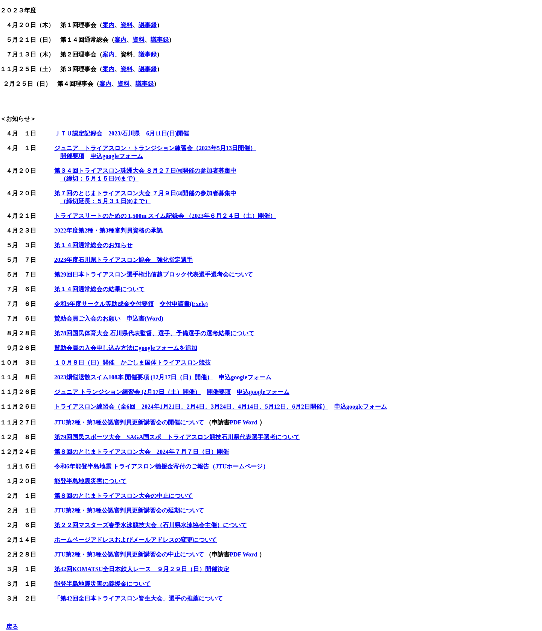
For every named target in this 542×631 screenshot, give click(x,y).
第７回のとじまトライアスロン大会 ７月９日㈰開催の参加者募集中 (145, 193)
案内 (108, 25)
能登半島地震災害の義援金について (102, 584)
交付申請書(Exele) (184, 304)
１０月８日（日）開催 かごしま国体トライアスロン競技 (132, 362)
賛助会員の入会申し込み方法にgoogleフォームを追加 (125, 348)
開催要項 (72, 156)
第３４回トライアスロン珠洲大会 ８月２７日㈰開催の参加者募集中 (145, 170)
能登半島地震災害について (90, 481)
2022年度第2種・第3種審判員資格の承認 (108, 230)
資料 (126, 25)
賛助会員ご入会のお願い (87, 318)
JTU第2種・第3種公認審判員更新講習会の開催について (129, 422)
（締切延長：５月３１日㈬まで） (105, 201)
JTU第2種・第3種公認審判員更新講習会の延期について (129, 510)
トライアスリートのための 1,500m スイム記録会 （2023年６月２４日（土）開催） (165, 216)
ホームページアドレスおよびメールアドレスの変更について (135, 540)
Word (249, 422)
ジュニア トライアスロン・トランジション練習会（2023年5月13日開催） (155, 148)
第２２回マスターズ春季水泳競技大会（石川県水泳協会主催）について (150, 525)
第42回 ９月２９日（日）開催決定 (141, 569)
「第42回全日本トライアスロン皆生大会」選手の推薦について (138, 598)
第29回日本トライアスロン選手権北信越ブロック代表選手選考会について (153, 274)
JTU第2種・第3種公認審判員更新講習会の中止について (129, 554)
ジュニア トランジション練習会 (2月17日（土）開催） (127, 392)
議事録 (148, 25)
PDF (235, 422)
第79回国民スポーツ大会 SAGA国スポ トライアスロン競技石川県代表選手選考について (177, 437)
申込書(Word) (144, 318)
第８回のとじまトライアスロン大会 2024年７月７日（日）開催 (141, 452)
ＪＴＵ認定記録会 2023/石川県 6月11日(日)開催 (121, 133)
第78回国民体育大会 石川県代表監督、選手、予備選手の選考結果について (154, 333)
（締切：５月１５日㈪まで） (99, 178)
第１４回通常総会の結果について (99, 289)
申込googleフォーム (116, 156)
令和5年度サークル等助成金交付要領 (104, 304)
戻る (12, 626)
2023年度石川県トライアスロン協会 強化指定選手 (123, 260)
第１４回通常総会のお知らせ (93, 245)
